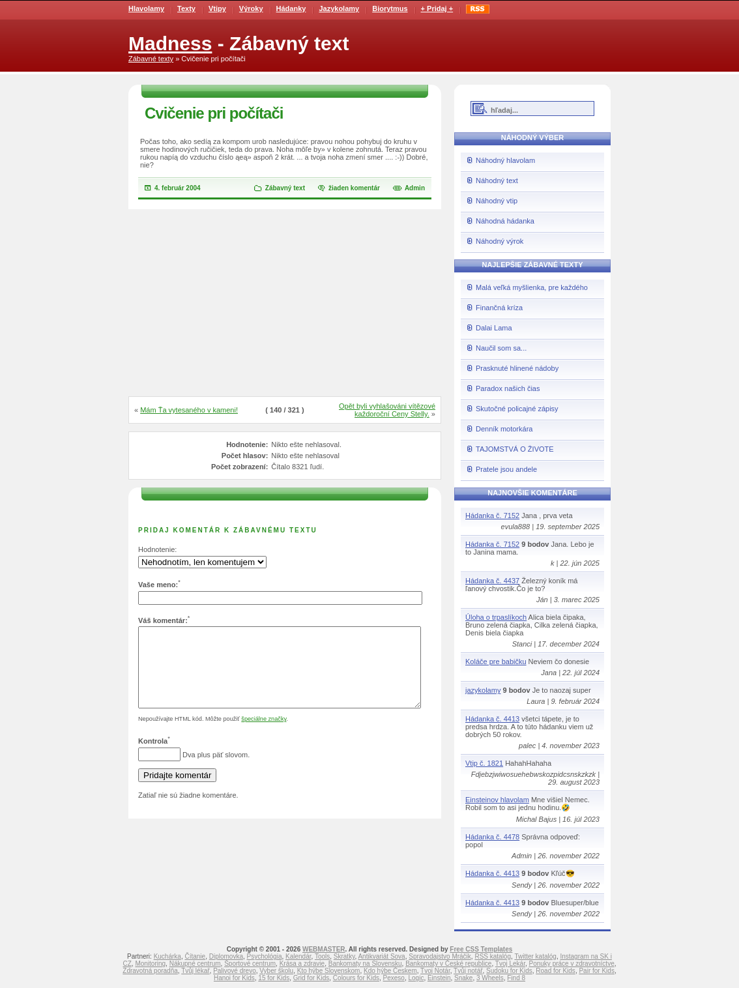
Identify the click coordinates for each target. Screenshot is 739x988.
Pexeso (394, 977)
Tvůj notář (468, 970)
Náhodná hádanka (505, 221)
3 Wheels (490, 977)
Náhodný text (497, 180)
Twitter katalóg (535, 956)
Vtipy (217, 8)
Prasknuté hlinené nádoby (517, 368)
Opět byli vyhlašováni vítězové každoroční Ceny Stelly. (387, 410)
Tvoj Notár (435, 970)
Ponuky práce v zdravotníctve (572, 963)
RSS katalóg (492, 956)
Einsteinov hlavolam (497, 800)
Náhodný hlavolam (505, 160)
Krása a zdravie (302, 963)
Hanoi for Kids (234, 977)
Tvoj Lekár (510, 963)
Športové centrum (250, 963)
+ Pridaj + (437, 8)
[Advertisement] (285, 303)
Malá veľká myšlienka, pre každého (532, 287)
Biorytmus (389, 8)
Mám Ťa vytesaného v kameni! (189, 410)
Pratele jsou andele (506, 469)
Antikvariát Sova (381, 956)
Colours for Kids (356, 977)
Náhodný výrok (499, 241)
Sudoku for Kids (509, 970)
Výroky (251, 8)
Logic (416, 977)
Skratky (344, 956)
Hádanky (291, 8)
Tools (322, 956)
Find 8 (516, 977)
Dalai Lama (494, 328)
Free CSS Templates (481, 949)
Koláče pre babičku (496, 661)
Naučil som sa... (501, 348)
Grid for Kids (311, 977)
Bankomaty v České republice (448, 963)
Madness (170, 43)
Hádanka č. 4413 (492, 719)
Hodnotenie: (157, 549)
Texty (186, 8)
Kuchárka (167, 956)
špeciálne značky (263, 734)
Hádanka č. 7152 (492, 515)
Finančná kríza (499, 308)
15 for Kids (273, 977)
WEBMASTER (323, 949)
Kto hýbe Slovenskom (328, 970)
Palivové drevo (234, 970)
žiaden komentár (354, 188)
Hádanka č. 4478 (492, 837)
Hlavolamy (146, 8)
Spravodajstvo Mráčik (440, 956)
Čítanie (194, 956)
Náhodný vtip (496, 201)
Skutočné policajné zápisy (517, 409)
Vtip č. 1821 (484, 763)
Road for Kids (555, 970)
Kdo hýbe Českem (390, 970)
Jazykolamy (339, 8)
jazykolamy (482, 690)
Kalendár (298, 956)
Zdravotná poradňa (150, 970)
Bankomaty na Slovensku (365, 963)
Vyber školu (276, 970)
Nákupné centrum (195, 963)
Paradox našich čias (508, 388)
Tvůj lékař (195, 970)
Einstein (439, 977)
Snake (463, 977)
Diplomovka (226, 956)
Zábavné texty (150, 59)
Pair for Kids (596, 970)
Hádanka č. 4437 (492, 581)
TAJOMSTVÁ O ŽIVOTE (515, 449)
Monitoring (150, 963)
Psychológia (264, 956)
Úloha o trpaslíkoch (496, 617)
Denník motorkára (504, 429)
